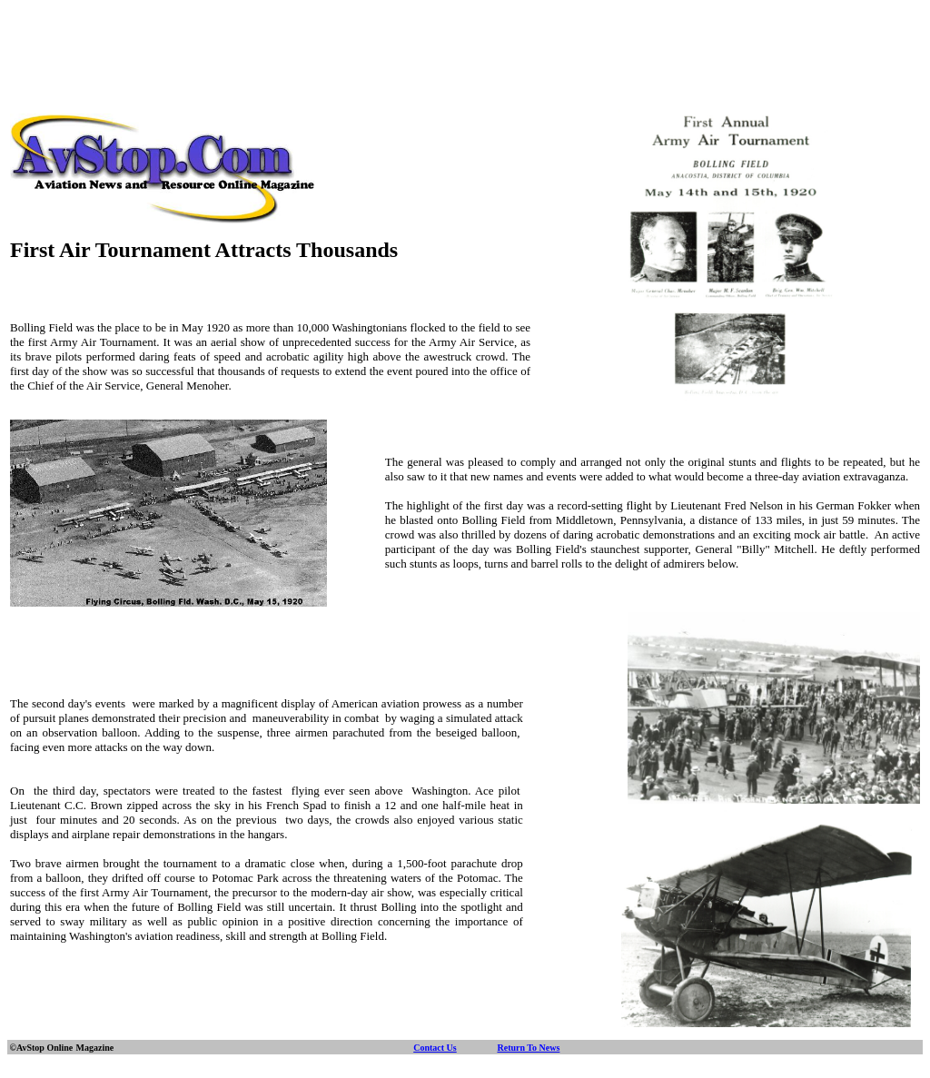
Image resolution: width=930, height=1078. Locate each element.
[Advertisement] (465, 48)
